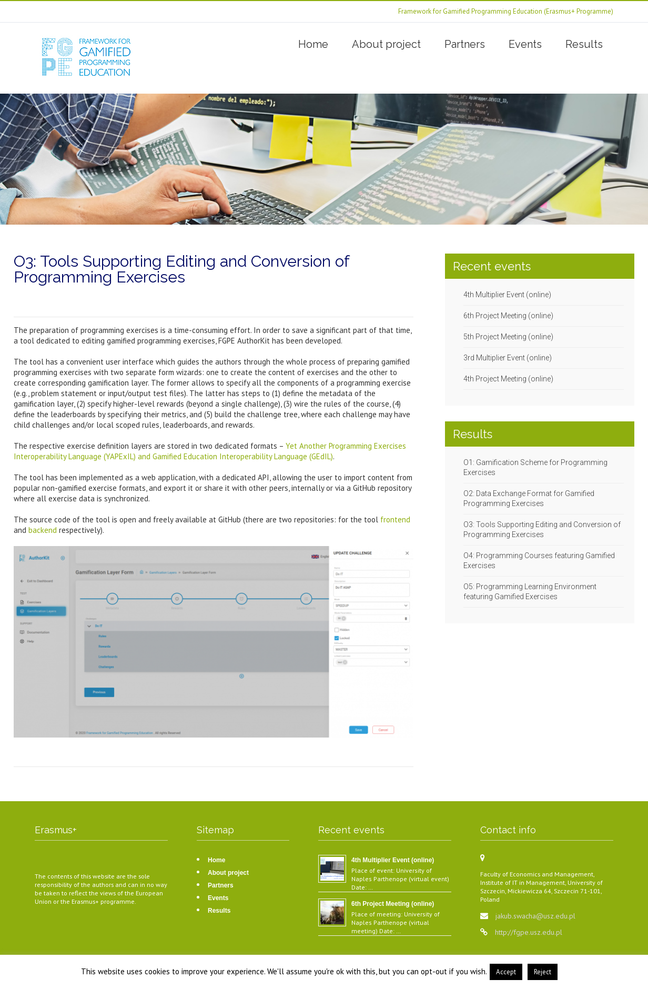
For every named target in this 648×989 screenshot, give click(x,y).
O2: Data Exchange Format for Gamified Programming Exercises (528, 498)
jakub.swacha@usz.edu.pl (535, 916)
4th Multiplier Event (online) (507, 294)
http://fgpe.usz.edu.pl (528, 932)
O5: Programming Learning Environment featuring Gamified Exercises (529, 591)
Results (584, 44)
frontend (395, 519)
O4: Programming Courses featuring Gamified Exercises (539, 560)
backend (43, 530)
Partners (464, 44)
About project (386, 44)
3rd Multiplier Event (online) (507, 358)
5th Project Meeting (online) (508, 336)
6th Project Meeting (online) (508, 315)
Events (525, 44)
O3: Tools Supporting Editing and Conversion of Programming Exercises (542, 529)
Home (313, 44)
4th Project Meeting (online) (508, 379)
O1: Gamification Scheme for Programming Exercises (535, 467)
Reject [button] (542, 971)
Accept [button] (506, 971)
